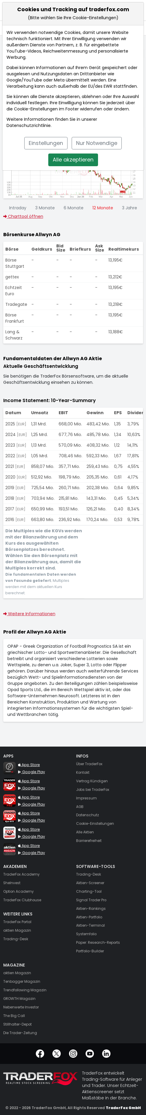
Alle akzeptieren (73, 159)
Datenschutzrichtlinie (29, 125)
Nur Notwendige (96, 143)
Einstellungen (46, 143)
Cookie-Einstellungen (36, 109)
